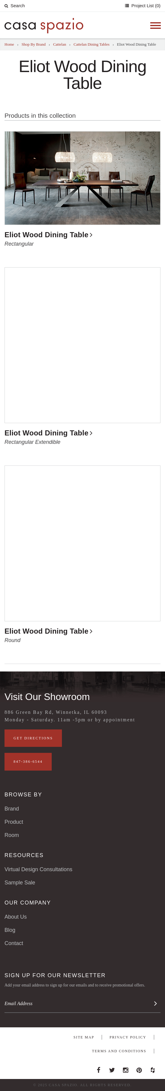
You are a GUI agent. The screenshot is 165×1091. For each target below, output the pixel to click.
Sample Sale (20, 883)
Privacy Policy (128, 1037)
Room (12, 835)
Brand (12, 809)
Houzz (152, 1068)
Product (14, 822)
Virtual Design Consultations (38, 869)
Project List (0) (145, 5)
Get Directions (33, 738)
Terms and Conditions (119, 1051)
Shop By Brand (34, 44)
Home (9, 44)
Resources (24, 855)
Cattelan (59, 44)
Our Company (28, 903)
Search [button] (15, 5)
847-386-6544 (28, 761)
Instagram (125, 1068)
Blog (10, 930)
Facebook (98, 1068)
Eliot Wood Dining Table (46, 235)
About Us (16, 917)
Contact (14, 943)
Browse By (23, 795)
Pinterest (139, 1068)
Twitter (112, 1068)
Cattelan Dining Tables (91, 44)
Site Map (84, 1037)
